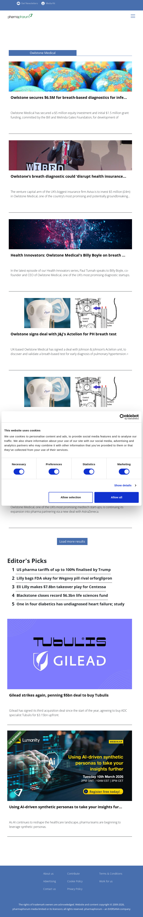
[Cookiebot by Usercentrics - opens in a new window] (122, 417)
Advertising (49, 881)
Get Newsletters (29, 3)
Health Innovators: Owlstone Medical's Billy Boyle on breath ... (68, 255)
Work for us (106, 881)
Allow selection (71, 497)
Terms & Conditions (110, 873)
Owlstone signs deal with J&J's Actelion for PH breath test (64, 334)
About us (48, 873)
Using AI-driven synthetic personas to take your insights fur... (65, 807)
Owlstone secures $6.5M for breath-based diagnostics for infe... (69, 97)
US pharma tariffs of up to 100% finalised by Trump (64, 569)
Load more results (72, 541)
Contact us (49, 889)
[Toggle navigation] (134, 16)
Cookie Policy (74, 881)
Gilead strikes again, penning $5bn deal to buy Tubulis (59, 695)
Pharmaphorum (17, 879)
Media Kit (50, 3)
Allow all (116, 497)
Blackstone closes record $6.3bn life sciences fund (62, 595)
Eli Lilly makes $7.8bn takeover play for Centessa (61, 586)
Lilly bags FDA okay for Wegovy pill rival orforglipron (64, 578)
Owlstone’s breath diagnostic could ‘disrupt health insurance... (68, 176)
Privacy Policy (74, 889)
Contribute (73, 873)
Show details (123, 485)
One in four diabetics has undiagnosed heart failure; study (70, 603)
